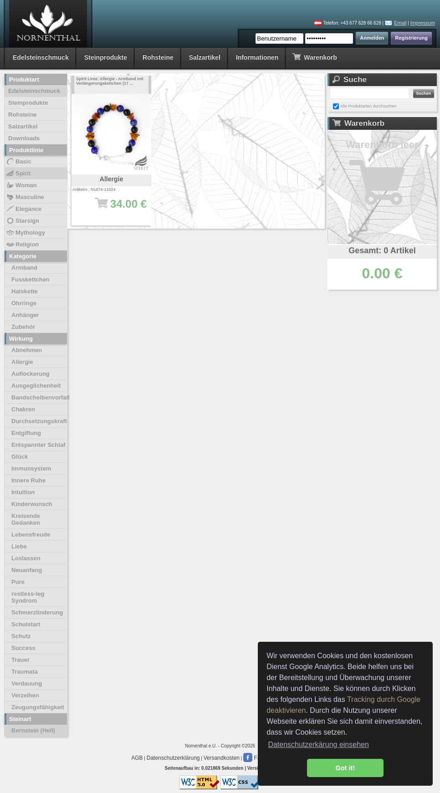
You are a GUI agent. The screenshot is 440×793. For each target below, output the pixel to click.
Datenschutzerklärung (173, 758)
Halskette (24, 291)
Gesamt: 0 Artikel (381, 250)
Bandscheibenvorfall (39, 397)
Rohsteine (158, 57)
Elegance (23, 209)
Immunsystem (31, 468)
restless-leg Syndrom (27, 597)
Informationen (257, 57)
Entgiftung (26, 433)
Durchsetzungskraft (39, 421)
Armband (24, 267)
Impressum (422, 23)
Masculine (24, 197)
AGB (137, 758)
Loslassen (26, 558)
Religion (22, 244)
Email (400, 23)
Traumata (24, 671)
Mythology (25, 232)
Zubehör (23, 326)
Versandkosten (222, 758)
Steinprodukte (105, 57)
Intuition (23, 492)
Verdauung (26, 683)
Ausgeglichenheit (36, 385)
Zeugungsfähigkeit (37, 707)
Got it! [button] (345, 768)
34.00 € (116, 208)
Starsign (22, 220)
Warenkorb (314, 56)
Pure (18, 581)
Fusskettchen (30, 279)
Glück (19, 456)
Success (23, 648)
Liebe (19, 546)
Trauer (20, 659)
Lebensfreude (30, 534)
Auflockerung (30, 373)
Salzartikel (204, 57)
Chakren (23, 409)
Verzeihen (25, 695)
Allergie (22, 361)
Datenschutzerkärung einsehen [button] (318, 744)
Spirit (18, 173)
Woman (21, 185)
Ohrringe (23, 303)
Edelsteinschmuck (41, 57)
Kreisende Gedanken (25, 519)
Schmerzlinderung (37, 612)
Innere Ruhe (28, 480)
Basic (18, 161)
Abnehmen (26, 350)
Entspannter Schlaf (38, 444)
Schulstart (26, 624)
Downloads (24, 138)
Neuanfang (26, 570)
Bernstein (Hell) (33, 730)
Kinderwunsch (31, 504)
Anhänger (25, 315)
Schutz (21, 636)
